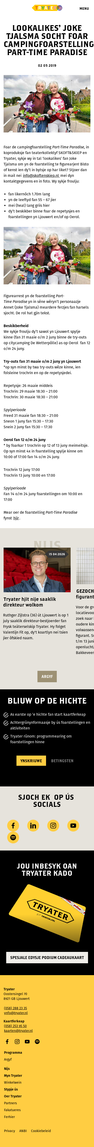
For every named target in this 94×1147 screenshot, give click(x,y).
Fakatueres (12, 1110)
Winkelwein (12, 1083)
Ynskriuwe (31, 760)
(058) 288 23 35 (15, 1008)
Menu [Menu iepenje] (84, 8)
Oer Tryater (13, 1096)
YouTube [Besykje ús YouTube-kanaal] (73, 826)
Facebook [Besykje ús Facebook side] (13, 826)
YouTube (27, 1041)
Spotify (37, 1041)
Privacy (9, 1131)
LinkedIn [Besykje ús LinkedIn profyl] (33, 826)
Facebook (7, 1041)
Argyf (8, 1060)
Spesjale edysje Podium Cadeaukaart (47, 957)
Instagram (17, 1041)
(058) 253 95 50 (15, 1026)
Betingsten (62, 760)
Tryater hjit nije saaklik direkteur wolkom (29, 601)
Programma (13, 1053)
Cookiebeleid (41, 1131)
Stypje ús (11, 1089)
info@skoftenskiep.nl (41, 175)
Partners (10, 1103)
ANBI (23, 1131)
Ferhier (9, 1117)
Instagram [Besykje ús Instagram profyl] (53, 826)
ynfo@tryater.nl (16, 1013)
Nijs (7, 1069)
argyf (47, 676)
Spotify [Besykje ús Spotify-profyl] (13, 837)
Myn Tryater (13, 1076)
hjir (16, 518)
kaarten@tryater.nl (18, 1031)
